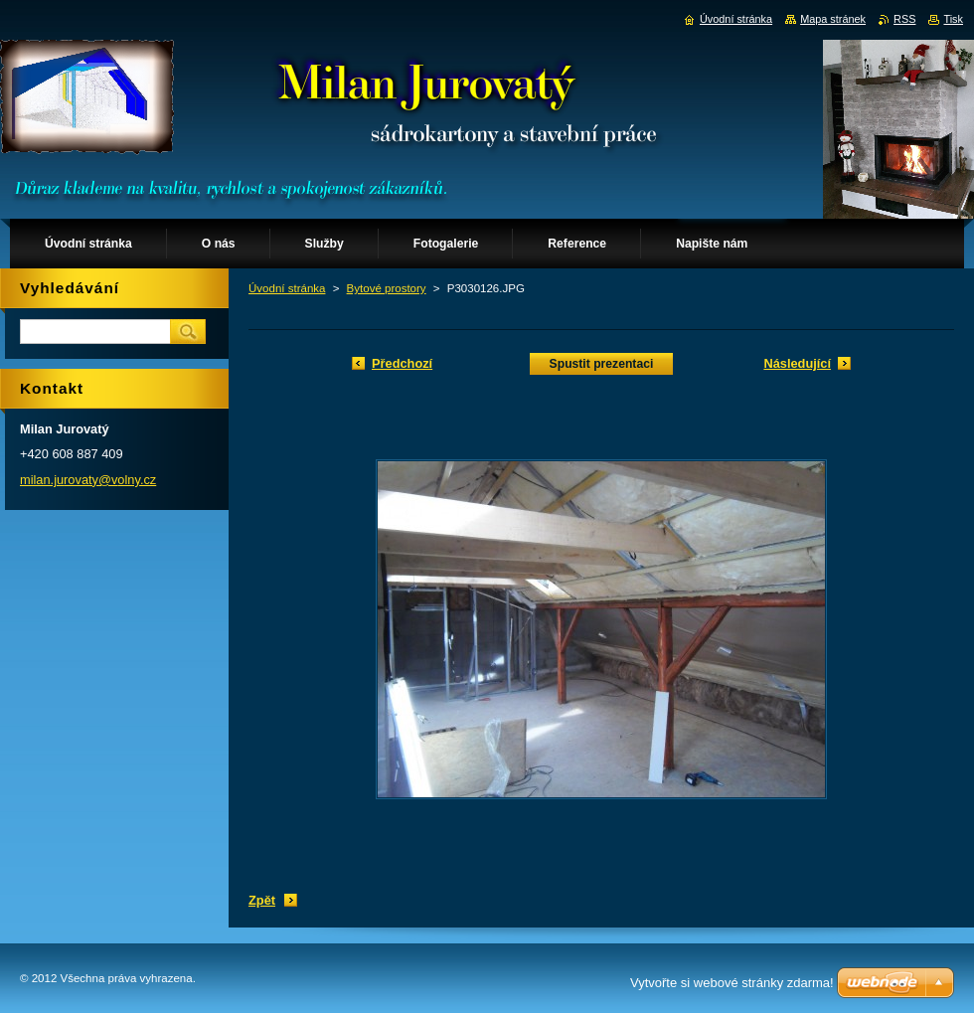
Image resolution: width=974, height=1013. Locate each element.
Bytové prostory (386, 288)
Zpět (261, 900)
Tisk (953, 19)
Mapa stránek (833, 19)
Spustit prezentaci (602, 364)
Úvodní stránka (286, 288)
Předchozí (402, 363)
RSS (904, 19)
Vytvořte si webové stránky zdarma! (732, 982)
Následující (797, 363)
